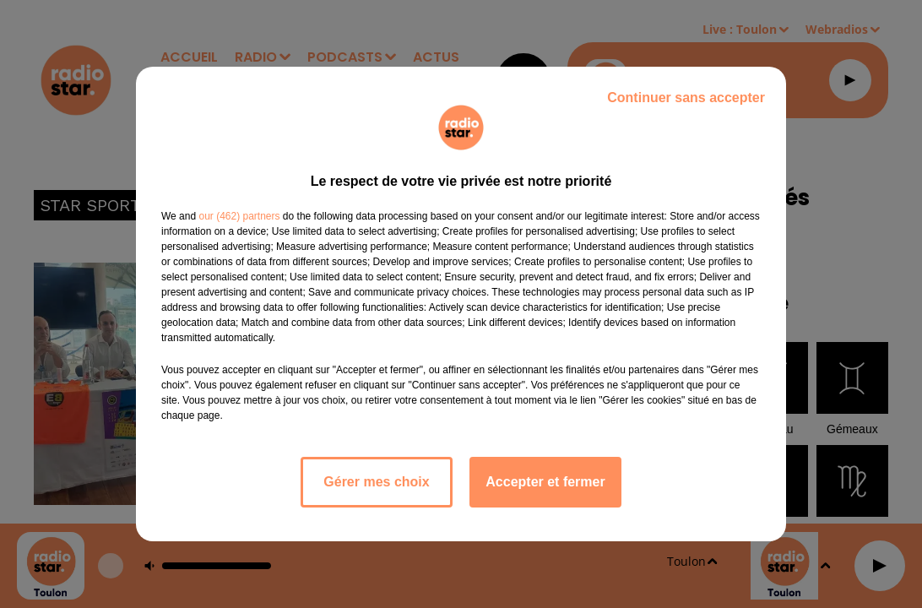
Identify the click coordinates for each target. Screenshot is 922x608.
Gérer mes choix (376, 482)
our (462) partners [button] (238, 216)
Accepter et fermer (545, 482)
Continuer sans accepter (686, 97)
